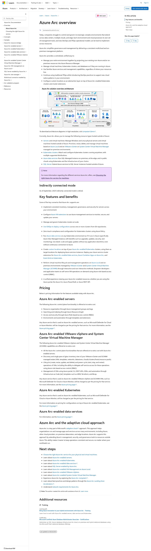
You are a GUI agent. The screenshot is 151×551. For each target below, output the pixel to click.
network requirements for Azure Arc (65, 487)
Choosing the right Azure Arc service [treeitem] (15, 32)
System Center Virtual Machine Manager (94, 146)
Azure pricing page (46, 328)
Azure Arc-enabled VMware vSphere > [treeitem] (16, 56)
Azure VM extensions (58, 214)
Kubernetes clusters (50, 152)
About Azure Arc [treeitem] (11, 28)
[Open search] (141, 3)
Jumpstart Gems (88, 131)
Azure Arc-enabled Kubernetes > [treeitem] (14, 49)
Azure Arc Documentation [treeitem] (12, 22)
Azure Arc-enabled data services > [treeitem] (15, 52)
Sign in (146, 3)
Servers (46, 141)
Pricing (128, 22)
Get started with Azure (140, 8)
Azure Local (54, 146)
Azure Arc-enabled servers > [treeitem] (13, 46)
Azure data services (50, 158)
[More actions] (110, 15)
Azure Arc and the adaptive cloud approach (136, 26)
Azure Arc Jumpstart (78, 478)
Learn (41, 16)
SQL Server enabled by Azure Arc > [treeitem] (15, 71)
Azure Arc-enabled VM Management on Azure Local (71, 469)
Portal (127, 8)
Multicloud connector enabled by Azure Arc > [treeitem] (15, 78)
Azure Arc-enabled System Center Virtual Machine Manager (74, 475)
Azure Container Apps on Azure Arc (91, 255)
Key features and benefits (134, 20)
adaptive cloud (72, 428)
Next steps (129, 30)
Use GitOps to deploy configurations (56, 226)
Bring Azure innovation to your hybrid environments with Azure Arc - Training (64, 511)
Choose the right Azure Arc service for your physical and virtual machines (70, 454)
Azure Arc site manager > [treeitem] (12, 74)
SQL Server (47, 164)
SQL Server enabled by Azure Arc (65, 466)
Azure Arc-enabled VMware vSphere (66, 472)
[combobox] (14, 18)
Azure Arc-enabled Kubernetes (83, 249)
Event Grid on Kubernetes (52, 258)
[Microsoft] (4, 2)
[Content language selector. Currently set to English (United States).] (12, 548)
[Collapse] (25, 14)
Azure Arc (54, 16)
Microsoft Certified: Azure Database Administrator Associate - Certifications (64, 519)
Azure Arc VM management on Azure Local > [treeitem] (14, 67)
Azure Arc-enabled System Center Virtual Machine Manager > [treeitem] (15, 61)
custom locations (55, 249)
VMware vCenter (71, 146)
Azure (47, 16)
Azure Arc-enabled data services (65, 255)
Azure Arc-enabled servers (62, 457)
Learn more (84, 491)
